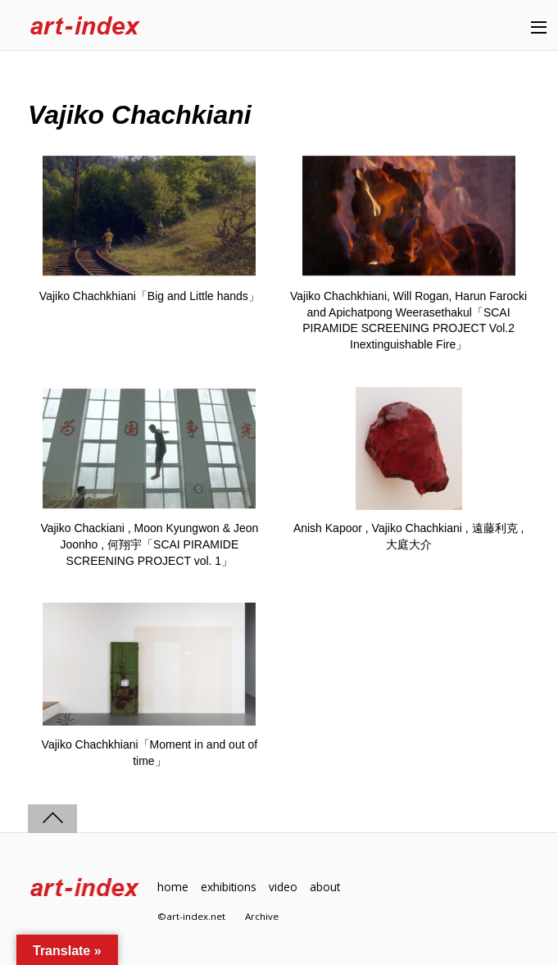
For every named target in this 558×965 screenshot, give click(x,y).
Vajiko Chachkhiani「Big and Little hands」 (149, 296)
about (325, 886)
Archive (262, 916)
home (172, 886)
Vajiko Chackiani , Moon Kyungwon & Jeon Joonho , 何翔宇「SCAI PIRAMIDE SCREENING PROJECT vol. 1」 (149, 544)
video (283, 886)
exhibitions (228, 886)
